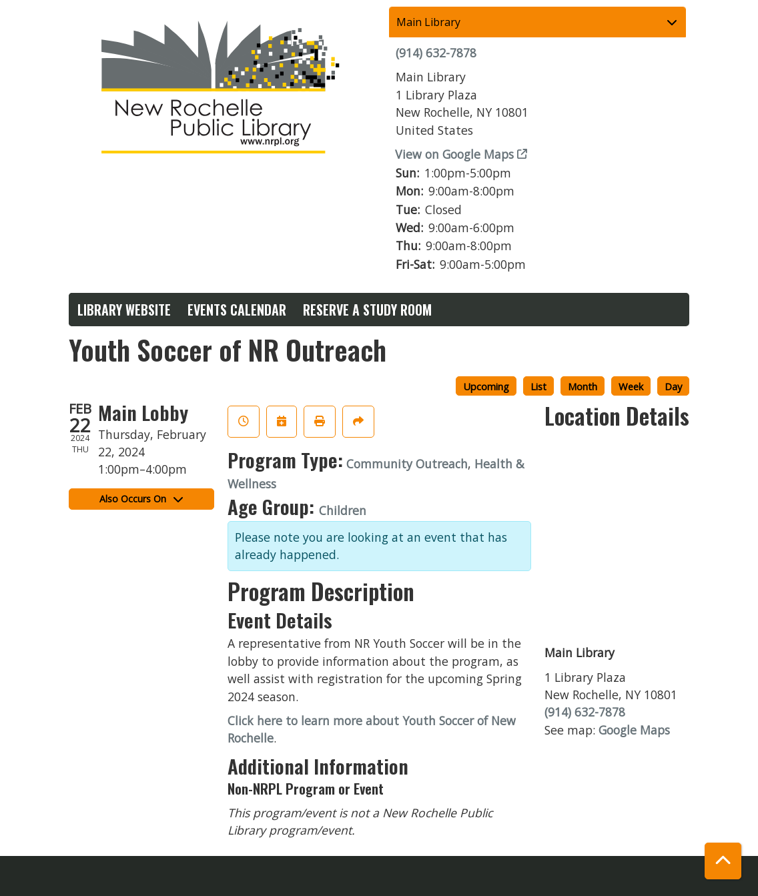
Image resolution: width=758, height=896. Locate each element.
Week (631, 386)
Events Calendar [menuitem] (236, 310)
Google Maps (634, 730)
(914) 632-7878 (436, 53)
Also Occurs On (141, 498)
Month (582, 386)
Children (342, 510)
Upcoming (486, 386)
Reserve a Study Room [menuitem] (367, 310)
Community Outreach (407, 464)
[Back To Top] (723, 861)
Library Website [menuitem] (124, 310)
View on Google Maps (455, 154)
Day (673, 386)
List (538, 386)
